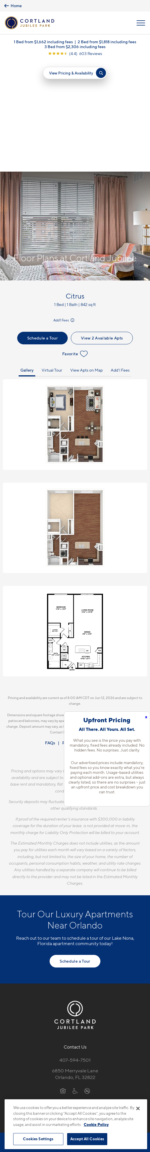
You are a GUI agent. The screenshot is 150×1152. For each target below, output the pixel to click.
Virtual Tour (52, 260)
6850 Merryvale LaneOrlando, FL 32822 (75, 964)
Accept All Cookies (87, 1139)
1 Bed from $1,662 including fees (43, 42)
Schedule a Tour (42, 228)
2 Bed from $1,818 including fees (107, 42)
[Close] (138, 1108)
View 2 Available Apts (102, 228)
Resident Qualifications (83, 633)
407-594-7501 (75, 950)
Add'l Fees (64, 211)
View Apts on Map (86, 260)
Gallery (27, 260)
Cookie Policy (96, 1124)
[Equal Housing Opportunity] (63, 981)
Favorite (75, 244)
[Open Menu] (141, 23)
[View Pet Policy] (75, 993)
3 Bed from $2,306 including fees (75, 47)
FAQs (50, 633)
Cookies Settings (38, 1139)
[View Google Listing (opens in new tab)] (75, 54)
